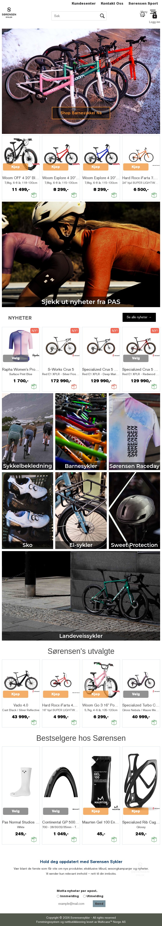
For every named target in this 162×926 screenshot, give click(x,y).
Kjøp (15, 167)
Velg (16, 358)
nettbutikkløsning (75, 921)
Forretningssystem (47, 921)
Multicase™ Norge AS (112, 921)
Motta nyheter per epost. (77, 891)
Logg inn (154, 22)
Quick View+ (14, 172)
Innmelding (69, 896)
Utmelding (94, 896)
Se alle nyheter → (139, 317)
